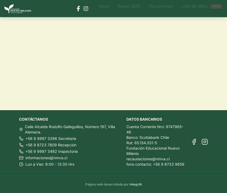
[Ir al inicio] (19, 8)
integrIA (136, 184)
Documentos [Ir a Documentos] (161, 8)
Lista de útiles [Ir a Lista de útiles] (202, 8)
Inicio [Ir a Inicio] (104, 8)
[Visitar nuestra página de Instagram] (85, 8)
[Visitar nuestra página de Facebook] (78, 8)
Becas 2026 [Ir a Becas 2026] (129, 8)
